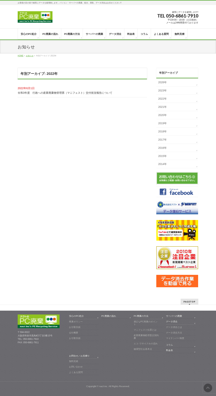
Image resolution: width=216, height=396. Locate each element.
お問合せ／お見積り (79, 355)
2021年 (162, 106)
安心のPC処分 (76, 316)
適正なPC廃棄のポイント (145, 323)
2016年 (162, 147)
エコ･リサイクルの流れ (146, 343)
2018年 (162, 131)
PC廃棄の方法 (141, 316)
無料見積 (73, 361)
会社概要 (73, 332)
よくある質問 (76, 372)
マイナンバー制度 (175, 338)
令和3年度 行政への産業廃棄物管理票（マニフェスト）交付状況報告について (65, 92)
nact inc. (103, 386)
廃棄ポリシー (76, 321)
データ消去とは (174, 327)
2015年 (162, 156)
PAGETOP (189, 301)
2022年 (162, 98)
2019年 (162, 123)
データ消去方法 (174, 332)
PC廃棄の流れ (108, 316)
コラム (169, 344)
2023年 (162, 90)
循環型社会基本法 (143, 349)
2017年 (162, 139)
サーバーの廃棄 (174, 316)
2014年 (162, 164)
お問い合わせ (76, 366)
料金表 (169, 350)
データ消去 (171, 321)
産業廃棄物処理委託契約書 (146, 336)
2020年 (162, 115)
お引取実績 (74, 327)
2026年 (162, 82)
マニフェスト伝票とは (145, 329)
